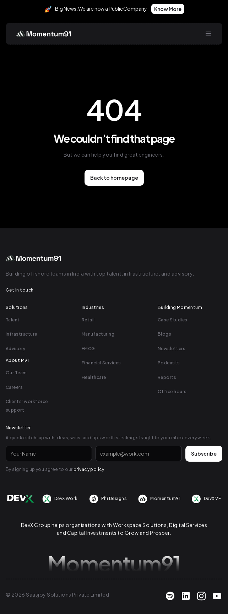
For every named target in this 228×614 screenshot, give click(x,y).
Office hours (172, 391)
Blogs (164, 334)
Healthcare (94, 377)
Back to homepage (114, 177)
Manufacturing (98, 334)
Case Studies (173, 319)
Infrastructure (21, 334)
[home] (42, 34)
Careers (14, 387)
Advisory (16, 348)
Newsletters (171, 348)
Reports (167, 377)
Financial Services (101, 362)
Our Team (16, 372)
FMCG (88, 348)
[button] (208, 34)
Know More (167, 9)
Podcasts (169, 362)
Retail (88, 319)
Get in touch (20, 290)
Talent (13, 319)
